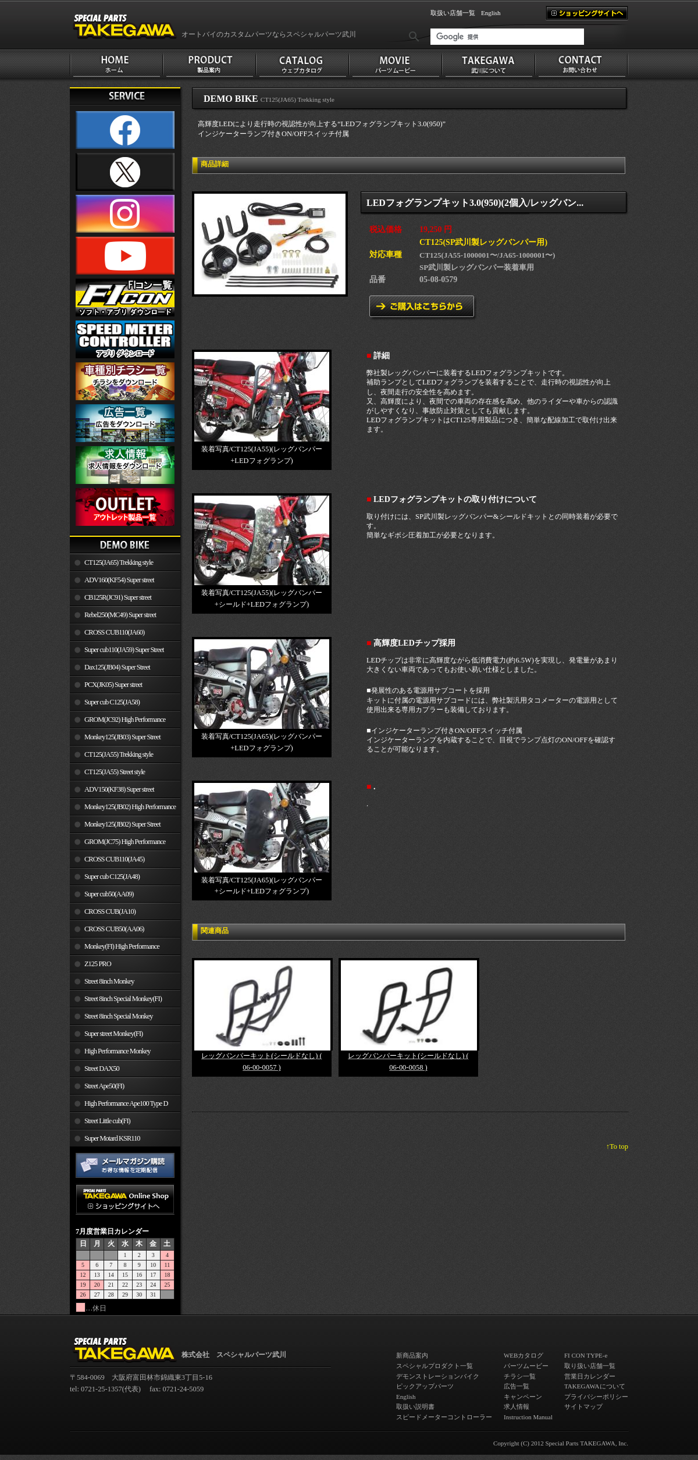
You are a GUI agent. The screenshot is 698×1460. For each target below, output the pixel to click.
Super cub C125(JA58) (112, 702)
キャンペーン (523, 1396)
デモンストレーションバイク (437, 1376)
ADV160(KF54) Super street (119, 580)
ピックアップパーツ (425, 1386)
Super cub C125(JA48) (112, 877)
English (491, 12)
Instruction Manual (528, 1416)
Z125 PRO (97, 964)
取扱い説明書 (415, 1406)
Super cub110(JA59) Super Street (124, 650)
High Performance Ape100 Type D (126, 1103)
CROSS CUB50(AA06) (114, 929)
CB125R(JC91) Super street (117, 597)
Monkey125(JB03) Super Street (122, 737)
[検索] (507, 37)
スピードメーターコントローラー (444, 1416)
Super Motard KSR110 (112, 1138)
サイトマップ (583, 1406)
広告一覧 (516, 1386)
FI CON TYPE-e (585, 1355)
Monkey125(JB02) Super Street (122, 824)
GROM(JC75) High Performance (124, 842)
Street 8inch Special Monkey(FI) (123, 999)
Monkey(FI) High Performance (121, 946)
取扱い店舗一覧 (452, 12)
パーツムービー (526, 1365)
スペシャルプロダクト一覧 (434, 1365)
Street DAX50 (101, 1068)
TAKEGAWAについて (594, 1386)
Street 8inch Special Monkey (118, 1016)
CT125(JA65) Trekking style (118, 562)
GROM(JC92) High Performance (124, 719)
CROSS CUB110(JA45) (114, 859)
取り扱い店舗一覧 (589, 1365)
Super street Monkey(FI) (113, 1034)
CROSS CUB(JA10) (110, 911)
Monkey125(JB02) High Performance (130, 807)
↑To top (617, 1146)
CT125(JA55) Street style (114, 772)
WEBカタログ (523, 1355)
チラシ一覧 (520, 1376)
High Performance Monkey (117, 1051)
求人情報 (516, 1406)
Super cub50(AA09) (108, 894)
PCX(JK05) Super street (113, 685)
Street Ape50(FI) (104, 1086)
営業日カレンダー (589, 1376)
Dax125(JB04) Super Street (117, 667)
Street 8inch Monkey (109, 981)
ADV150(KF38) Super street (119, 789)
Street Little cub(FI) (107, 1121)
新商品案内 (412, 1355)
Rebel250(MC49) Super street (120, 615)
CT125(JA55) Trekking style (118, 754)
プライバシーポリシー (596, 1396)
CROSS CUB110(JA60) (114, 632)
